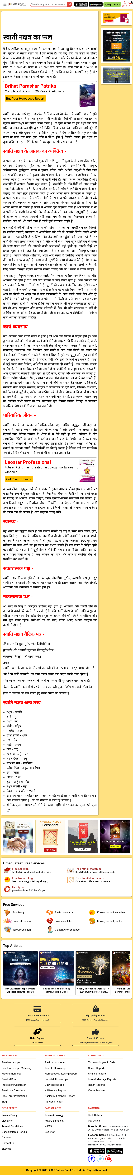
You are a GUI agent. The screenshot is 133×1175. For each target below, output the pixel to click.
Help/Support (112, 5)
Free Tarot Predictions (14, 1095)
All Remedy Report (55, 1090)
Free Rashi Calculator (14, 1084)
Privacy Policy (9, 1114)
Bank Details (95, 1114)
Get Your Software (18, 479)
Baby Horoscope (54, 1084)
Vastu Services (96, 1090)
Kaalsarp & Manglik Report (60, 1095)
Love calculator (58, 921)
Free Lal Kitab (9, 1078)
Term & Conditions (12, 1125)
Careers (6, 1137)
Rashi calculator (59, 912)
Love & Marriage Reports (102, 1078)
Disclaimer (7, 1120)
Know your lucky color (105, 921)
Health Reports (96, 1084)
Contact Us (8, 1142)
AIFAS (48, 1125)
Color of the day (17, 921)
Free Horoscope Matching (16, 1067)
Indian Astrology (54, 1114)
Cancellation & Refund (14, 1131)
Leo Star (50, 1131)
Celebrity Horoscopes (62, 929)
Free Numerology (11, 1073)
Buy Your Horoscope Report (25, 98)
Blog (4, 1101)
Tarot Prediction (17, 929)
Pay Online (94, 1120)
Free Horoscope (11, 1062)
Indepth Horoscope (56, 1067)
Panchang (13, 912)
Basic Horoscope (55, 1062)
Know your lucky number (106, 912)
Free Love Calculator (13, 1090)
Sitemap (6, 1148)
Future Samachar (54, 1120)
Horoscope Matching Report (61, 1073)
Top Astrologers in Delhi (101, 1062)
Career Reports (96, 1067)
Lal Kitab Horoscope (56, 1078)
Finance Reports (97, 1073)
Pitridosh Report (54, 1101)
